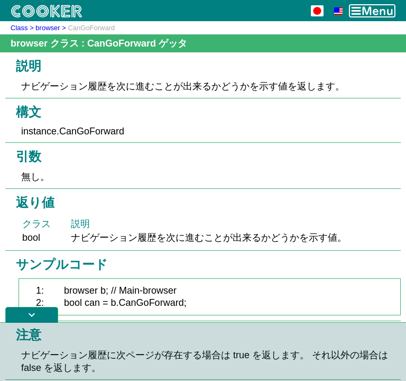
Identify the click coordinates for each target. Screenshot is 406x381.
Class (19, 28)
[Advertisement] (203, 351)
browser (47, 28)
